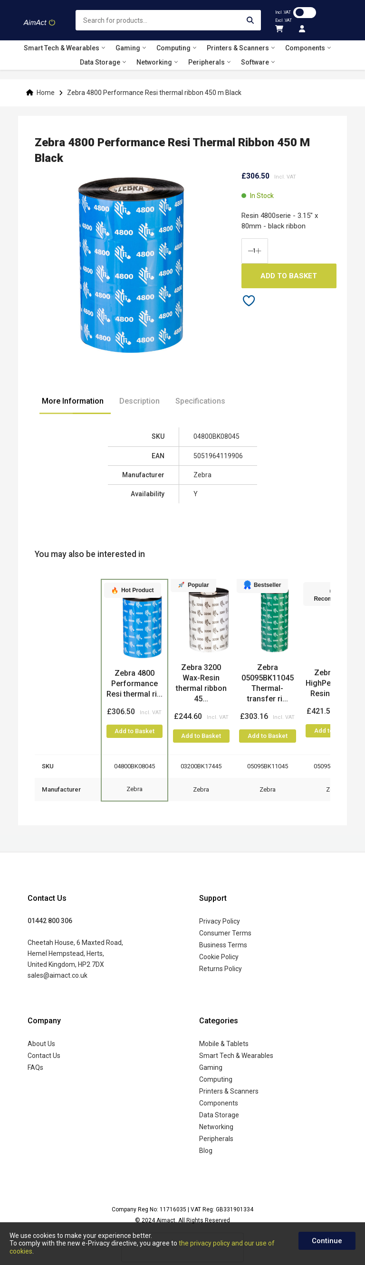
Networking (216, 1127)
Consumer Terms (225, 933)
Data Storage (219, 1115)
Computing (215, 1079)
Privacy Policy (219, 921)
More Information (73, 401)
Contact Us (44, 1055)
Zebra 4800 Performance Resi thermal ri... (134, 684)
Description (139, 401)
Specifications (200, 401)
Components (218, 1103)
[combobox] (168, 20)
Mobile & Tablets (224, 1044)
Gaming (210, 1067)
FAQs (35, 1067)
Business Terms (223, 945)
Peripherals (216, 1138)
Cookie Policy (219, 957)
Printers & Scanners (229, 1091)
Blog (205, 1150)
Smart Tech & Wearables (236, 1055)
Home (46, 92)
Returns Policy (220, 968)
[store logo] (39, 20)
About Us (41, 1044)
